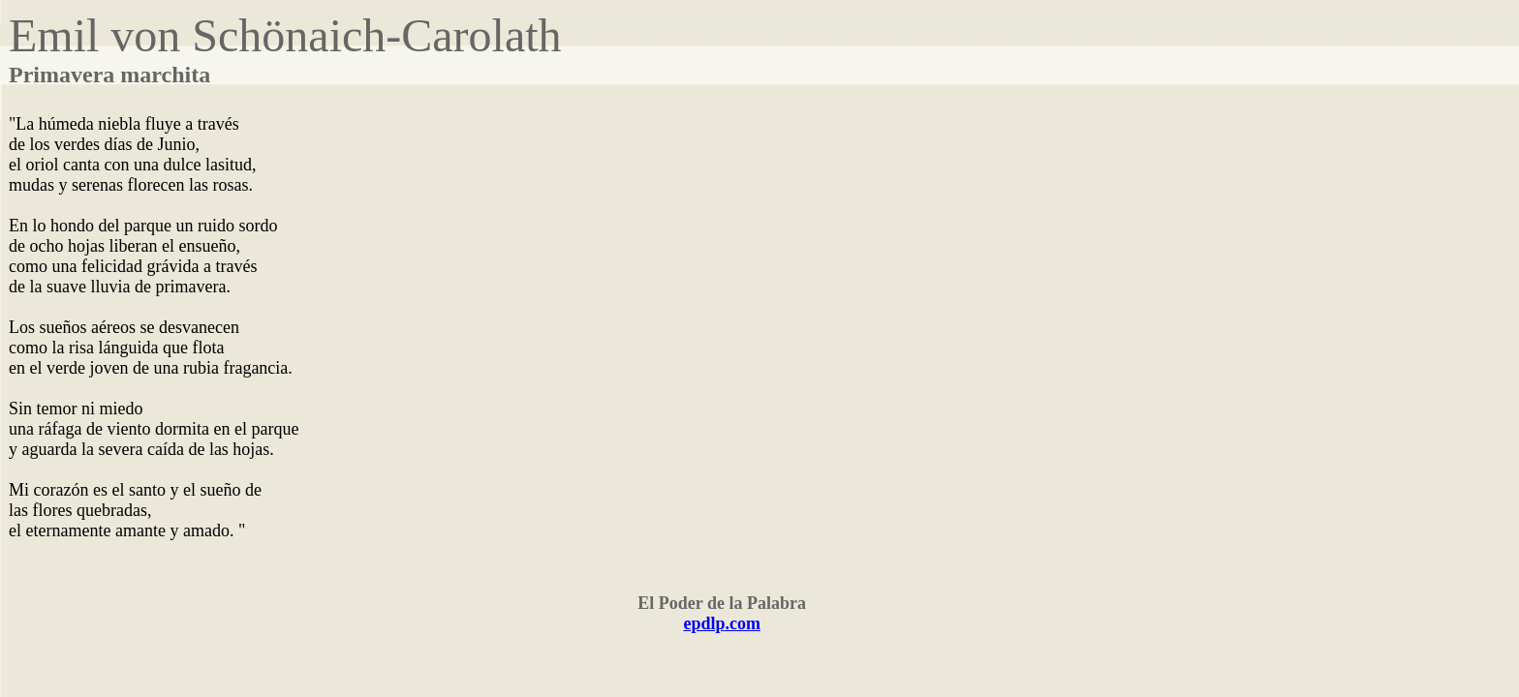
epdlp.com (721, 623)
